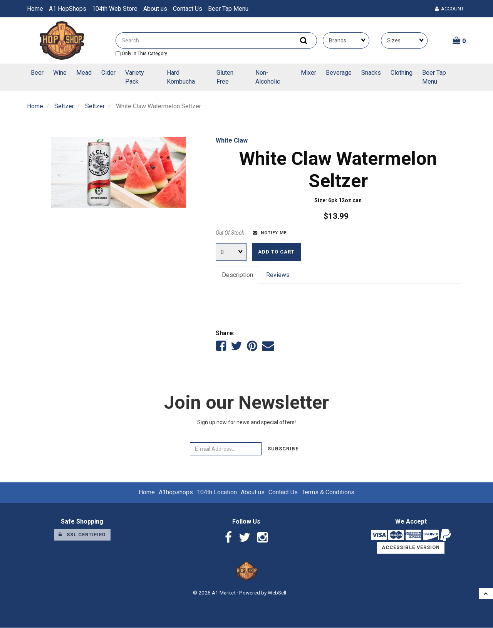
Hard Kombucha (181, 77)
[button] (459, 40)
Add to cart (276, 252)
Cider (108, 72)
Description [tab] (237, 275)
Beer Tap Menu (228, 8)
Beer (37, 72)
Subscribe (283, 449)
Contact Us (187, 8)
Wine (60, 72)
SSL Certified (82, 535)
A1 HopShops (67, 8)
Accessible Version (411, 548)
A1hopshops (176, 492)
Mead (84, 72)
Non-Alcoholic (267, 77)
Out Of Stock (230, 233)
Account (449, 9)
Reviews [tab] (278, 275)
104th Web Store (115, 8)
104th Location (217, 492)
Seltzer (64, 106)
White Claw (232, 140)
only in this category (141, 53)
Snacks (371, 72)
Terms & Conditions (328, 492)
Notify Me (270, 232)
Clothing (402, 72)
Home (35, 8)
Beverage (339, 72)
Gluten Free (224, 77)
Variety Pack (134, 77)
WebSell (277, 593)
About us (155, 8)
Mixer (308, 72)
